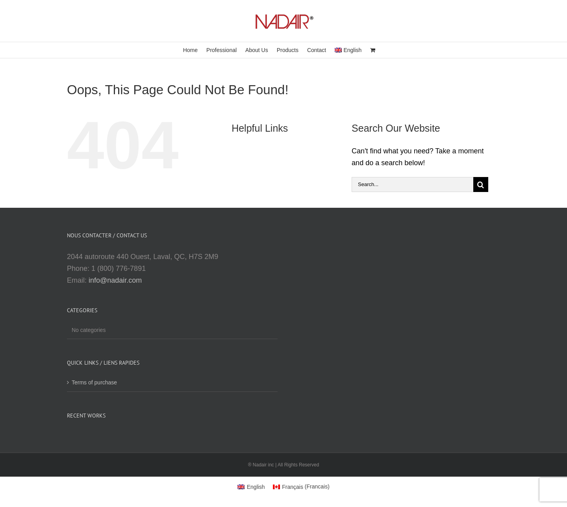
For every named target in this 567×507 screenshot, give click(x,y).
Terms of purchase (94, 382)
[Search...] (412, 184)
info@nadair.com (115, 280)
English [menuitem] (256, 487)
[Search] (480, 184)
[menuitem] (348, 50)
